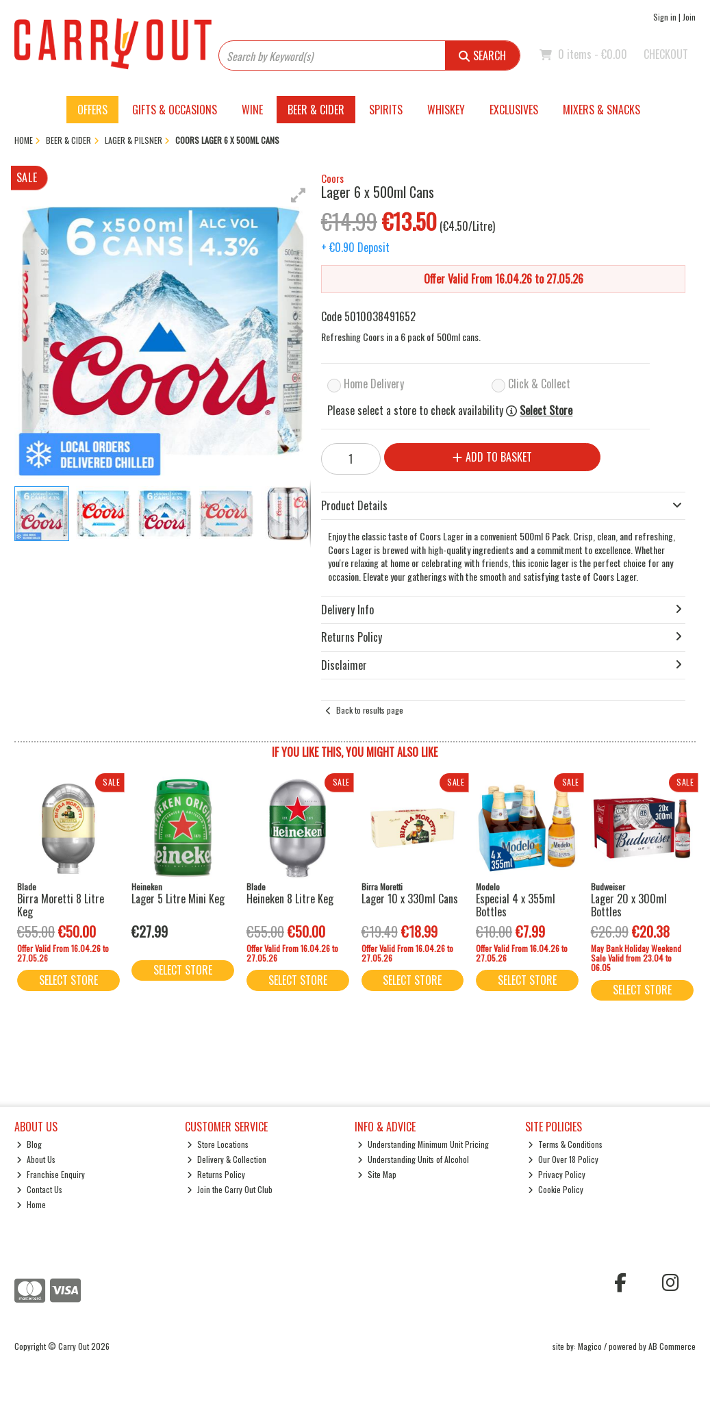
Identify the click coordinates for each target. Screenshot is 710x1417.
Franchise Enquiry (50, 1174)
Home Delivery (374, 383)
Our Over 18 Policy (563, 1159)
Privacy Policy (556, 1174)
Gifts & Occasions (174, 109)
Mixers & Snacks (601, 109)
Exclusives (514, 109)
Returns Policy (216, 1174)
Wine (252, 109)
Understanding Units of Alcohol (413, 1159)
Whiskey (446, 109)
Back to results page (369, 710)
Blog (29, 1144)
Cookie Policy (555, 1189)
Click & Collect (539, 383)
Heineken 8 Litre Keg (289, 898)
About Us (35, 1159)
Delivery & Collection (226, 1159)
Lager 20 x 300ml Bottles (629, 905)
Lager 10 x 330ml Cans (410, 898)
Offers (92, 109)
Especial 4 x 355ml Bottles (515, 905)
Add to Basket (492, 457)
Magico (590, 1346)
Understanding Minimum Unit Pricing (423, 1144)
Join (689, 17)
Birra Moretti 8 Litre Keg (60, 905)
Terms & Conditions (565, 1144)
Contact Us (39, 1189)
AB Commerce (672, 1346)
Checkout (666, 54)
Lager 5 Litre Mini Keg (178, 898)
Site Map (376, 1174)
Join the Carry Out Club (229, 1189)
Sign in (664, 17)
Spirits (386, 109)
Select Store (546, 410)
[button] (298, 195)
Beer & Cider (316, 109)
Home (31, 1204)
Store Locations (218, 1144)
